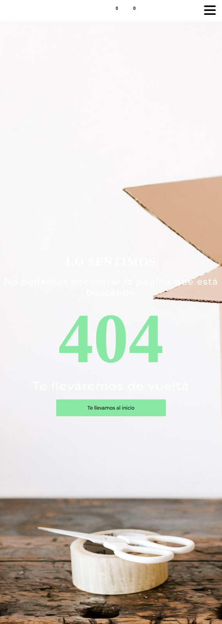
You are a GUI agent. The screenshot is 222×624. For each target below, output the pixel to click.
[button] (138, 10)
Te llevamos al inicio (110, 408)
